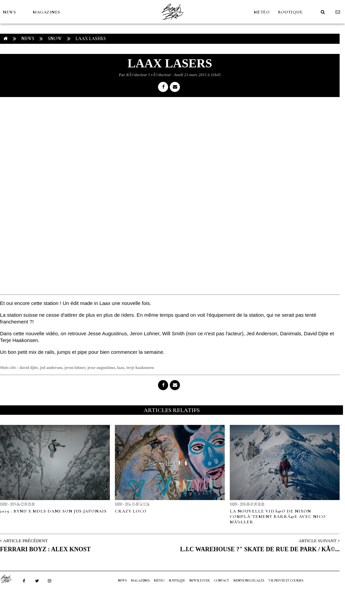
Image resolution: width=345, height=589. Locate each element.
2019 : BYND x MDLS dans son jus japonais (53, 511)
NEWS (9, 12)
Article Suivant (318, 540)
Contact (221, 581)
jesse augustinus (101, 367)
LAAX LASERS (90, 38)
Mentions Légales (248, 581)
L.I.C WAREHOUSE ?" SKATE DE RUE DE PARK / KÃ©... (260, 549)
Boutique (290, 12)
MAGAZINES (46, 12)
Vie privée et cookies (286, 581)
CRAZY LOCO (131, 511)
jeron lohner (74, 367)
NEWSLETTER (199, 581)
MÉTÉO (262, 12)
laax (120, 367)
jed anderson (51, 367)
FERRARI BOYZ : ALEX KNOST (45, 549)
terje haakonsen (140, 367)
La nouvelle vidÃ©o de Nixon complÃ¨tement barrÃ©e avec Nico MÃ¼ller (278, 516)
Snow (55, 38)
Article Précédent (25, 540)
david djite (29, 367)
